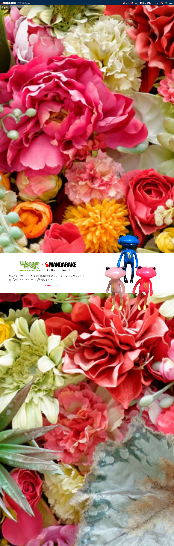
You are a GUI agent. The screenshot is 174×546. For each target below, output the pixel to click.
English (5, 7)
